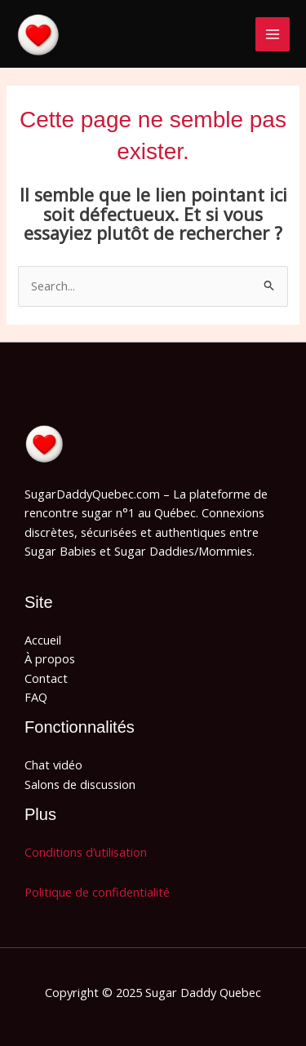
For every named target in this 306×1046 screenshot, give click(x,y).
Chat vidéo (53, 764)
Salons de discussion (79, 784)
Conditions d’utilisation (85, 852)
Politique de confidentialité (97, 892)
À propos (49, 658)
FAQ (35, 697)
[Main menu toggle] (272, 34)
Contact (46, 678)
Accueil (42, 640)
